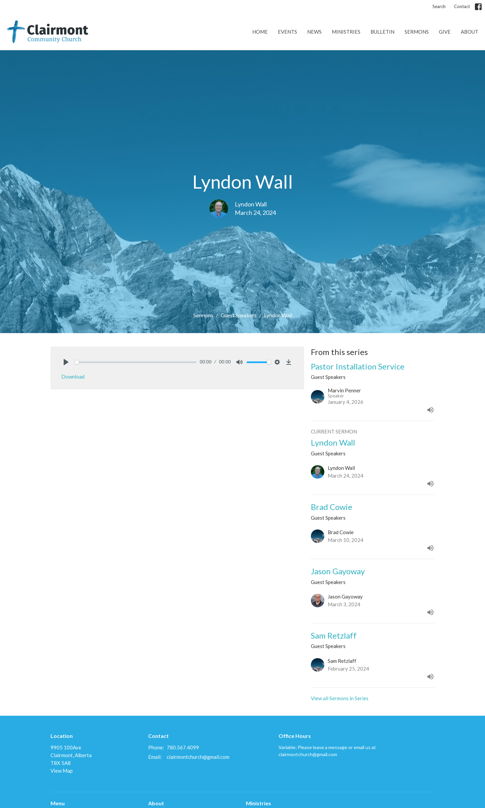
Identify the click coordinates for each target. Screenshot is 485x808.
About (469, 32)
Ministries (346, 32)
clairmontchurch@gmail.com (198, 757)
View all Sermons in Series (339, 698)
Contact (462, 6)
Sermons (417, 32)
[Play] (66, 362)
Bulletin (382, 32)
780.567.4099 (183, 747)
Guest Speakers (239, 315)
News (314, 32)
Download (73, 377)
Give (445, 32)
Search (439, 6)
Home (260, 32)
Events (287, 32)
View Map (62, 771)
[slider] (135, 362)
